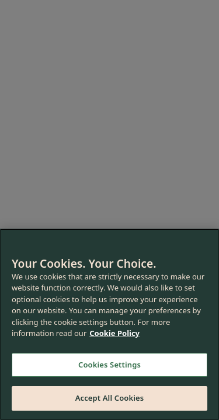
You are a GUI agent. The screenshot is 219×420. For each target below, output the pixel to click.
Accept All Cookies (109, 398)
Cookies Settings (109, 364)
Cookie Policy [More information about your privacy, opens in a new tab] (114, 333)
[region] (109, 324)
